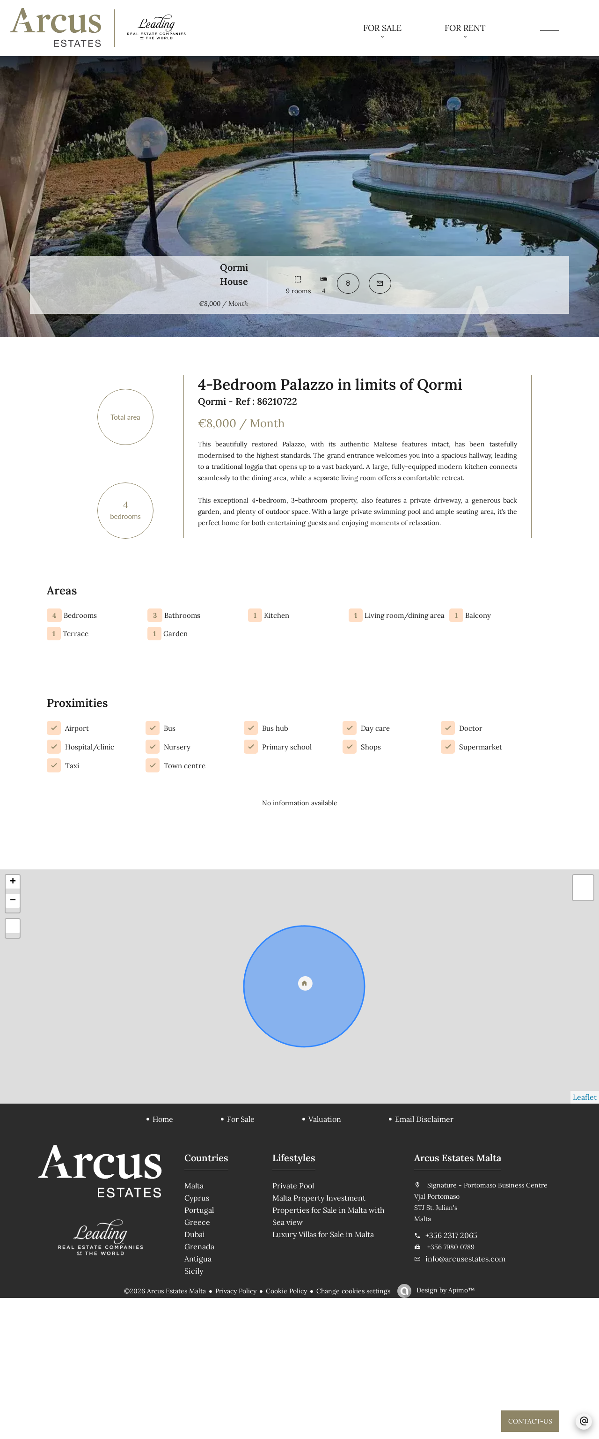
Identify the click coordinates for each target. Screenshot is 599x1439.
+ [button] (13, 1023)
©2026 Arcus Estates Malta (165, 1432)
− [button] (13, 1042)
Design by (445, 1431)
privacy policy (508, 630)
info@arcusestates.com (465, 1399)
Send (506, 684)
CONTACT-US (530, 1421)
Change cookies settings (353, 1432)
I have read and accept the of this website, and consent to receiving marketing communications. (528, 642)
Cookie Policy (286, 1432)
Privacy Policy (235, 1432)
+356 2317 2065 (451, 1376)
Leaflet (585, 1238)
